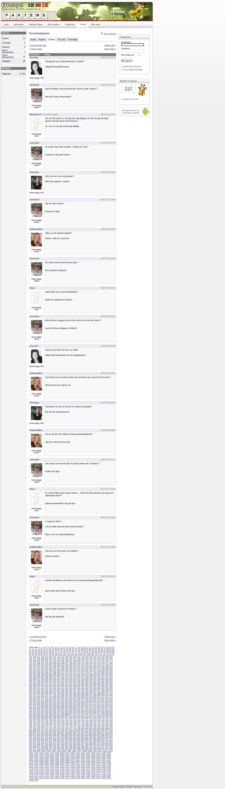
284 (34, 674)
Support (42, 40)
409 (30, 688)
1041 (88, 755)
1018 (52, 753)
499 (54, 697)
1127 (36, 769)
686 (46, 717)
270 (62, 672)
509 (95, 697)
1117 (67, 766)
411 (38, 688)
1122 (93, 766)
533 (107, 699)
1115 (57, 766)
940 (54, 744)
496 (42, 697)
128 (82, 656)
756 (74, 724)
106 (80, 654)
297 (86, 674)
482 (70, 695)
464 (82, 692)
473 (34, 695)
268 (54, 672)
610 (78, 708)
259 (103, 670)
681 (110, 715)
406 (103, 686)
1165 (67, 773)
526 (78, 699)
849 (110, 733)
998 (34, 751)
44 (67, 650)
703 (30, 719)
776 (70, 726)
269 (58, 672)
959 (46, 746)
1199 (77, 778)
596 (107, 706)
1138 (93, 769)
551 (95, 701)
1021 (67, 753)
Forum (83, 24)
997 (30, 751)
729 (50, 721)
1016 (41, 753)
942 (62, 744)
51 (87, 650)
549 (86, 701)
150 (86, 659)
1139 (98, 769)
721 (103, 719)
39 (53, 650)
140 (46, 659)
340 (90, 679)
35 (41, 650)
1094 (31, 764)
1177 (46, 775)
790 (42, 728)
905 (82, 739)
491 (107, 695)
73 (64, 652)
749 (46, 724)
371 (46, 683)
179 (34, 663)
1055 (77, 757)
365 (107, 681)
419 (70, 688)
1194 (52, 778)
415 (54, 688)
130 (90, 656)
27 (104, 647)
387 (110, 683)
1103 (77, 764)
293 (70, 674)
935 (34, 744)
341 (95, 679)
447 (98, 690)
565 (66, 704)
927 (86, 742)
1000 (43, 751)
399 (74, 686)
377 (70, 683)
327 (38, 679)
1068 (62, 760)
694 (78, 717)
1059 (98, 757)
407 (107, 686)
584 (58, 706)
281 (107, 672)
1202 (93, 778)
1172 (103, 773)
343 (103, 679)
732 (62, 721)
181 (42, 663)
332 (58, 679)
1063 (36, 760)
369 (38, 683)
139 (42, 659)
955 (30, 746)
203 (46, 665)
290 (58, 674)
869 (107, 735)
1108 (103, 764)
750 (50, 724)
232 (78, 668)
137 (34, 659)
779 (82, 726)
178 (30, 663)
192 (86, 663)
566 (70, 704)
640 (30, 713)
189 (74, 663)
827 (107, 730)
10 (56, 647)
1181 (67, 775)
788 (34, 728)
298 (90, 674)
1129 (46, 769)
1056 (82, 757)
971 (95, 746)
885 (86, 737)
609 (74, 708)
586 (66, 706)
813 (50, 730)
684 (38, 717)
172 (90, 661)
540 (50, 701)
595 (103, 706)
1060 (103, 757)
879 (62, 737)
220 (30, 668)
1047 (36, 757)
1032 (41, 755)
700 (103, 717)
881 (70, 737)
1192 (41, 778)
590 (82, 706)
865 (90, 735)
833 (46, 733)
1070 (72, 760)
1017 (46, 753)
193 (90, 663)
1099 (57, 764)
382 (90, 683)
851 (34, 735)
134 (107, 656)
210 (74, 665)
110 (96, 654)
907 (90, 739)
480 (62, 695)
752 (58, 724)
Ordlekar (51, 40)
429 (110, 688)
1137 (88, 769)
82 (90, 652)
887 (95, 737)
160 (42, 661)
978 (38, 748)
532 (103, 699)
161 (46, 661)
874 (42, 737)
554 (107, 701)
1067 (57, 760)
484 (78, 695)
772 (54, 726)
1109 (108, 764)
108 (88, 654)
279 (98, 672)
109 (92, 654)
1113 (46, 766)
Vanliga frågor (36, 24)
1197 (67, 778)
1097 (46, 764)
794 (58, 728)
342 (98, 679)
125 (70, 656)
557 (34, 704)
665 (46, 715)
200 (34, 665)
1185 (88, 775)
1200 (82, 778)
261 (110, 670)
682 (30, 717)
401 (82, 686)
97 (47, 654)
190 (78, 663)
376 (66, 683)
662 (34, 715)
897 (50, 739)
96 (44, 654)
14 (67, 647)
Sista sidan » (110, 49)
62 (33, 652)
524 (70, 699)
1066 (52, 760)
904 (78, 739)
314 (70, 677)
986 (70, 748)
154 (103, 659)
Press (129, 786)
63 (36, 652)
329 (46, 679)
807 (110, 728)
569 (82, 704)
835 (54, 733)
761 (95, 724)
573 (98, 704)
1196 (62, 778)
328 (42, 679)
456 (50, 692)
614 (95, 708)
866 (95, 735)
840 (74, 733)
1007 (79, 751)
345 (110, 679)
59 (110, 650)
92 (33, 654)
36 (44, 650)
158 (34, 661)
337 (78, 679)
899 (58, 739)
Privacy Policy (118, 786)
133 (103, 656)
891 (110, 737)
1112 (41, 766)
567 (74, 704)
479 (58, 695)
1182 (72, 775)
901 (66, 739)
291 (62, 674)
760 (90, 724)
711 (62, 719)
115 (30, 656)
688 (54, 717)
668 (58, 715)
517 (42, 699)
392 (46, 686)
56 (102, 650)
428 (107, 688)
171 (86, 661)
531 (98, 699)
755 (70, 724)
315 (74, 677)
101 (60, 654)
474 (38, 695)
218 (107, 665)
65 (41, 652)
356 (70, 681)
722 (107, 719)
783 (98, 726)
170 (82, 661)
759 (86, 724)
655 (90, 713)
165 (62, 661)
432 (38, 690)
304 (30, 677)
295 (78, 674)
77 (76, 652)
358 (78, 681)
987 (74, 748)
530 (95, 699)
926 (82, 742)
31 (30, 650)
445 (90, 690)
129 (86, 656)
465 (86, 692)
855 (50, 735)
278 (95, 672)
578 (34, 706)
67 (47, 652)
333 (62, 679)
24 (96, 647)
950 (95, 744)
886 (90, 737)
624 (50, 710)
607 (66, 708)
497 (46, 697)
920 (58, 742)
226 (54, 668)
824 (95, 730)
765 (110, 724)
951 (98, 744)
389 (34, 686)
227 (58, 668)
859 (66, 735)
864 (86, 735)
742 (103, 721)
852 (38, 735)
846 (98, 733)
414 (50, 688)
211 (78, 665)
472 (30, 695)
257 (95, 670)
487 (90, 695)
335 (70, 679)
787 (30, 728)
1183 (77, 775)
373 (54, 683)
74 (67, 652)
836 (58, 733)
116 (34, 656)
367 (30, 683)
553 (103, 701)
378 (74, 683)
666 (50, 715)
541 (54, 701)
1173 (108, 773)
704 (34, 719)
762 (98, 724)
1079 (36, 762)
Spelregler (19, 24)
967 (78, 746)
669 (62, 715)
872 (34, 737)
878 (58, 737)
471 (110, 692)
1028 (103, 753)
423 (86, 688)
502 (66, 697)
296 (82, 674)
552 (98, 701)
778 (78, 726)
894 (38, 739)
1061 (108, 757)
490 (103, 695)
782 (95, 726)
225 (50, 668)
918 (50, 742)
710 (58, 719)
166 (66, 661)
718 (90, 719)
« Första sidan (35, 49)
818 (70, 730)
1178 (52, 775)
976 (30, 748)
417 (62, 688)
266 (46, 672)
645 (50, 713)
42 (61, 650)
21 (87, 647)
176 (107, 661)
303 (110, 674)
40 (56, 650)
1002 (53, 751)
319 (90, 677)
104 (72, 654)
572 (95, 704)
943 (66, 744)
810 (38, 730)
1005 (69, 751)
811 (42, 730)
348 (38, 681)
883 (78, 737)
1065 (46, 760)
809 (34, 730)
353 (58, 681)
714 (74, 719)
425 (95, 688)
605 (58, 708)
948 (86, 744)
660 (110, 713)
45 (70, 650)
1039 (77, 755)
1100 (62, 764)
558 (38, 704)
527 (82, 699)
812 (46, 730)
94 (39, 654)
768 (38, 726)
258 (98, 670)
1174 (31, 775)
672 (74, 715)
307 (42, 677)
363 (98, 681)
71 (59, 652)
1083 (57, 762)
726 (38, 721)
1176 (41, 775)
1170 (93, 773)
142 (54, 659)
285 (38, 674)
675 (86, 715)
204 (50, 665)
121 (54, 656)
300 (98, 674)
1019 (57, 753)
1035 (57, 755)
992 (95, 748)
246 (50, 670)
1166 (72, 773)
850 (30, 735)
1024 (82, 753)
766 (30, 726)
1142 (31, 771)
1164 (62, 773)
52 (90, 650)
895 (42, 739)
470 (107, 692)
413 (46, 688)
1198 (72, 778)
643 (42, 713)
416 (58, 688)
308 (46, 677)
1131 (57, 769)
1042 (93, 755)
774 (62, 726)
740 (95, 721)
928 (90, 742)
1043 (98, 755)
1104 (82, 764)
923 (70, 742)
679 (103, 715)
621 (38, 710)
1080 (41, 762)
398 (70, 686)
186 (62, 663)
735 (74, 721)
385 (103, 683)
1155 (98, 771)
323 (107, 677)
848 (107, 733)
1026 (93, 753)
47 (76, 650)
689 (58, 717)
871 (30, 737)
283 (30, 674)
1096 (41, 764)
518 (46, 699)
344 (107, 679)
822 (86, 730)
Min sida (95, 24)
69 (53, 652)
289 (54, 674)
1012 (105, 751)
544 (66, 701)
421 (78, 688)
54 (96, 650)
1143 (36, 771)
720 (98, 719)
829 (30, 733)
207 (62, 665)
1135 (77, 769)
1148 (62, 771)
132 (98, 656)
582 (50, 706)
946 (78, 744)
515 (34, 699)
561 (50, 704)
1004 (64, 751)
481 (66, 695)
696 (86, 717)
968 (82, 746)
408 (110, 686)
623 (46, 710)
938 (46, 744)
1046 (31, 757)
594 (98, 706)
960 (50, 746)
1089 (88, 762)
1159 (36, 773)
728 (46, 721)
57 (105, 650)
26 (101, 647)
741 (98, 721)
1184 (82, 775)
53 (93, 650)
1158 (31, 773)
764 (107, 724)
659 (107, 713)
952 (103, 744)
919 (54, 742)
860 (70, 735)
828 (110, 730)
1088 (82, 762)
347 (34, 681)
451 (30, 692)
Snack (33, 40)
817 (66, 730)
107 (84, 654)
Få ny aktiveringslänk (132, 70)
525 (74, 699)
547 (78, 701)
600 (38, 708)
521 (58, 699)
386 (107, 683)
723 (110, 719)
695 (82, 717)
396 (62, 686)
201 (38, 665)
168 (74, 661)
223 (42, 668)
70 (56, 652)
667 (54, 715)
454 (42, 692)
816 (62, 730)
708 (50, 719)
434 (46, 690)
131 (95, 656)
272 (70, 672)
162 (50, 661)
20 (84, 647)
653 (82, 713)
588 (74, 706)
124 (66, 656)
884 (82, 737)
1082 (52, 762)
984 (62, 748)
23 (93, 647)
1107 (98, 764)
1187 (98, 775)
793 (54, 728)
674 (82, 715)
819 (74, 730)
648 (62, 713)
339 (86, 679)
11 (58, 647)
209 (70, 665)
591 (86, 706)
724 (30, 721)
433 (42, 690)
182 (46, 663)
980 (46, 748)
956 (34, 746)
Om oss (137, 786)
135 (110, 656)
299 (95, 674)
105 (76, 654)
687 (50, 717)
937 (42, 744)
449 (107, 690)
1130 (52, 769)
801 (86, 728)
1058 (93, 757)
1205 (108, 778)
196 (103, 663)
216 (98, 665)
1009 (89, 751)
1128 (41, 769)
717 (86, 719)
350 (46, 681)
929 (95, 742)
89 (110, 652)
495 (38, 697)
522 (62, 699)
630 (74, 710)
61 (30, 652)
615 (98, 708)
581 (46, 706)
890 (107, 737)
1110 (31, 766)
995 (107, 748)
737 (82, 721)
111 (100, 654)
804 (98, 728)
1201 (88, 778)
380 (82, 683)
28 (107, 647)
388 (30, 686)
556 (30, 704)
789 (38, 728)
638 (107, 710)
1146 (52, 771)
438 (62, 690)
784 (103, 726)
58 (107, 650)
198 (110, 663)
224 (46, 668)
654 (86, 713)
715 (78, 719)
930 (98, 742)
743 (107, 721)
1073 (88, 760)
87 (105, 652)
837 (62, 733)
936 (38, 744)
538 (42, 701)
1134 (72, 769)
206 (58, 665)
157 (30, 661)
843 (86, 733)
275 (82, 672)
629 (70, 710)
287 (46, 674)
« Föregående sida (37, 45)
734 (70, 721)
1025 (88, 753)
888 (98, 737)
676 (90, 715)
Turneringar (72, 40)
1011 (100, 751)
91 (30, 654)
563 (58, 704)
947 (82, 744)
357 (74, 681)
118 (42, 656)
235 (90, 668)
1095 (36, 764)
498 (50, 697)
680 (107, 715)
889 (103, 737)
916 (42, 742)
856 (54, 735)
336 (74, 679)
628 (66, 710)
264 (38, 672)
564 (62, 704)
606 (62, 708)
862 (78, 735)
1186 (93, 775)
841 (78, 733)
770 (46, 726)
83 (93, 652)
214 (90, 665)
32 (33, 650)
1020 (62, 753)
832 (42, 733)
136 (30, 659)
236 (95, 668)
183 (50, 663)
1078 (31, 762)
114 (112, 654)
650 (70, 713)
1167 (77, 773)
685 (42, 717)
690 (62, 717)
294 (74, 674)
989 (82, 748)
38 (50, 650)
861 (74, 735)
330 (50, 679)
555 (110, 701)
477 (50, 695)
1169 (88, 773)
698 (95, 717)
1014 (31, 753)
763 (103, 724)
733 (66, 721)
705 (38, 719)
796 (66, 728)
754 (66, 724)
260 (107, 670)
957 (38, 746)
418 (66, 688)
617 (107, 708)
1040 (82, 755)
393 (50, 686)
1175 (36, 775)
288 (50, 674)
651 (74, 713)
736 (78, 721)
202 (42, 665)
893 (34, 739)
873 (38, 737)
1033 (46, 755)
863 (82, 735)
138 (38, 659)
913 (30, 742)
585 (62, 706)
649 (66, 713)
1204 (103, 778)
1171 (98, 773)
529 (90, 699)
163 (54, 661)
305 (34, 677)
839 (70, 733)
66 (44, 652)
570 (86, 704)
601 (42, 708)
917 (46, 742)
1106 (93, 764)
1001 (48, 751)
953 (107, 744)
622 (42, 710)
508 (90, 697)
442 (78, 690)
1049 (46, 757)
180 (38, 663)
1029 (108, 753)
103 (68, 654)
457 (54, 692)
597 (110, 706)
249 (62, 670)
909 (98, 739)
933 (110, 742)
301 (103, 674)
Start (6, 24)
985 (66, 748)
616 (103, 708)
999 (38, 751)
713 (70, 719)
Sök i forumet (110, 34)
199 (30, 665)
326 (34, 679)
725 (34, 721)
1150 (72, 771)
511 (103, 697)
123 (62, 656)
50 (84, 650)
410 (34, 688)
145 (66, 659)
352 (54, 681)
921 (62, 742)
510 (98, 697)
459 (62, 692)
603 (50, 708)
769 (42, 726)
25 (99, 647)
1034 (52, 755)
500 (58, 697)
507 (86, 697)
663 (38, 715)
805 (103, 728)
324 (110, 677)
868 (103, 735)
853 (42, 735)
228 (62, 668)
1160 (41, 773)
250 (66, 670)
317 (82, 677)
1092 (103, 762)
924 (74, 742)
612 (86, 708)
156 (110, 659)
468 (98, 692)
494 (34, 697)
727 (42, 721)
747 (38, 724)
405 (98, 686)
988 (78, 748)
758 (82, 724)
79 (82, 652)
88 (107, 652)
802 (90, 728)
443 (82, 690)
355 (66, 681)
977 (34, 748)
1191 (36, 778)
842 (82, 733)
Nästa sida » (110, 45)
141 (50, 659)
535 (30, 701)
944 (70, 744)
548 (82, 701)
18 (78, 647)
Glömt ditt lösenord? (132, 66)
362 (95, 681)
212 (82, 665)
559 (42, 704)
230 (70, 668)
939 (50, 744)
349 (42, 681)
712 (66, 719)
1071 (77, 760)
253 (78, 670)
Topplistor (70, 24)
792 (50, 728)
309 (50, 677)
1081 (46, 762)
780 (86, 726)
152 (95, 659)
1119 (77, 766)
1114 (52, 766)
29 (110, 647)
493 (30, 697)
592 (90, 706)
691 (66, 717)
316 (78, 677)
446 (95, 690)
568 (78, 704)
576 (110, 704)
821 (82, 730)
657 (98, 713)
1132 (62, 769)
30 (113, 647)
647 (58, 713)
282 (110, 672)
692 (70, 717)
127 (78, 656)
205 (54, 665)
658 (103, 713)
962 (58, 746)
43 (64, 650)
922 (66, 742)
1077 (108, 760)
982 (54, 748)
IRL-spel (61, 40)
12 (61, 647)
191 (82, 663)
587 (70, 706)
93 (36, 654)
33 (36, 650)
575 (107, 704)
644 (46, 713)
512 (107, 697)
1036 (62, 755)
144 (62, 659)
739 (90, 721)
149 (82, 659)
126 (74, 656)
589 (78, 706)
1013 (110, 751)
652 (78, 713)
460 (66, 692)
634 (90, 710)
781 (90, 726)
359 (82, 681)
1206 (31, 780)
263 (34, 672)
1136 (82, 769)
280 (103, 672)
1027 (98, 753)
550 (90, 701)
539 (46, 701)
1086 (72, 762)
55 (99, 650)
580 (42, 706)
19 (81, 647)
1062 (31, 760)
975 (110, 746)
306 (38, 677)
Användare (126, 42)
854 (46, 735)
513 (110, 697)
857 (58, 735)
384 (98, 683)
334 (66, 679)
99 (53, 654)
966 (74, 746)
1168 (82, 773)
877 (54, 737)
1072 (82, 760)
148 (78, 659)
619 (30, 710)
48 (79, 650)
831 (38, 733)
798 (74, 728)
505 (78, 697)
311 (58, 677)
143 (58, 659)
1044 (103, 755)
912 (110, 739)
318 (86, 677)
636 (98, 710)
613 (90, 708)
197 (107, 663)
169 (78, 661)
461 (70, 692)
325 (30, 679)
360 (86, 681)
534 (110, 699)
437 (58, 690)
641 (34, 713)
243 (38, 670)
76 (73, 652)
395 (58, 686)
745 (30, 724)
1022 (72, 753)
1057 (88, 757)
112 (104, 654)
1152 (82, 771)
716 (82, 719)
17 (76, 647)
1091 (98, 762)
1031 (36, 755)
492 (110, 695)
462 (74, 692)
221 (34, 668)
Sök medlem (54, 24)
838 (66, 733)
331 (54, 679)
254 (82, 670)
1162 (52, 773)
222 (38, 668)
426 (98, 688)
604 (54, 708)
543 (62, 701)
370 (42, 683)
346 (30, 681)
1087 (77, 762)
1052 (62, 757)
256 (90, 670)
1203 (98, 778)
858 (62, 735)
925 (78, 742)
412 (42, 688)
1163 (57, 773)
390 (38, 686)
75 (70, 652)
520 (54, 699)
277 (90, 672)
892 (30, 739)
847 (103, 733)
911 (107, 739)
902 (70, 739)
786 (110, 726)
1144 (41, 771)
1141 (108, 769)
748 (42, 724)
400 (78, 686)
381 (86, 683)
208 (66, 665)
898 (54, 739)
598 (30, 708)
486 (86, 695)
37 (47, 650)
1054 (72, 757)
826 (103, 730)
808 (30, 730)
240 (110, 668)
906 (86, 739)
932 (107, 742)
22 (90, 647)
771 (50, 726)
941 (58, 744)
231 (74, 668)
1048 (41, 757)
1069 (67, 760)
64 (39, 652)
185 (58, 663)
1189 (108, 775)
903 (74, 739)
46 (73, 650)
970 (90, 746)
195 (98, 663)
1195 (57, 778)
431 (34, 690)
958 (42, 746)
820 (78, 730)
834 (50, 733)
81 (87, 652)
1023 (77, 753)
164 (58, 661)
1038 (72, 755)
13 (64, 647)
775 (66, 726)
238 (103, 668)
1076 (103, 760)
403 (90, 686)
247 (54, 670)
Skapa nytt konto (130, 99)
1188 (103, 775)
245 (46, 670)
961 (54, 746)
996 (110, 748)
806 (107, 728)
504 (74, 697)
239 (107, 668)
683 (34, 717)
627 (62, 710)
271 (66, 672)
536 (34, 701)
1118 (72, 766)
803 (95, 728)
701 (107, 717)
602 (46, 708)
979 (42, 748)
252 (74, 670)
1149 (67, 771)
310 (54, 677)
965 (70, 746)
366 (110, 681)
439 (66, 690)
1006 (74, 751)
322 (103, 677)
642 (38, 713)
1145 (46, 771)
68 (50, 652)
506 (82, 697)
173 (95, 661)
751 (54, 724)
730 (54, 721)
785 (107, 726)
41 (59, 650)
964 (66, 746)
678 (98, 715)
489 (98, 695)
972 (98, 746)
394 (54, 686)
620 (34, 710)
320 (95, 677)
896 (46, 739)
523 (66, 699)
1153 (88, 771)
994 (103, 748)
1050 (52, 757)
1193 (46, 778)
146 (70, 659)
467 (95, 692)
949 (90, 744)
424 (90, 688)
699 (98, 717)
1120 (82, 766)
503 (70, 697)
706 (42, 719)
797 (70, 728)
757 (78, 724)
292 (66, 674)
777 (74, 726)
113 (108, 654)
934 (30, 744)
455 (46, 692)
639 (110, 710)
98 (50, 654)
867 (98, 735)
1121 (88, 766)
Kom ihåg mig (127, 55)
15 (70, 647)
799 (78, 728)
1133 (67, 769)
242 (34, 670)
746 (34, 724)
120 (50, 656)
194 (95, 663)
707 (46, 719)
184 (54, 663)
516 (38, 699)
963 (62, 746)
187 (66, 663)
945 (74, 744)
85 (99, 652)
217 (103, 665)
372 (50, 683)
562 (54, 704)
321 (98, 677)
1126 (31, 769)
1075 (98, 760)
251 (70, 670)
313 (66, 677)
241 (30, 670)
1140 (103, 769)
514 (30, 699)
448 (103, 690)
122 (58, 656)
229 (66, 668)
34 (39, 650)
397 (66, 686)
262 (30, 672)
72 (61, 652)
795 (62, 728)
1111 (36, 766)
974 (107, 746)
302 (107, 674)
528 (86, 699)
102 (64, 654)
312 (62, 677)
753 (62, 724)
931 (103, 742)
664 (42, 715)
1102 (72, 764)
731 (58, 721)
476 (46, 695)
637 (103, 710)
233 (82, 668)
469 (103, 692)
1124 (103, 766)
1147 (57, 771)
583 (54, 706)
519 (50, 699)
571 (90, 704)
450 (110, 690)
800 (82, 728)
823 (90, 730)
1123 (98, 766)
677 (95, 715)
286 (42, 674)
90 (113, 652)
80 (84, 652)
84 (96, 652)
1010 (95, 751)
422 (82, 688)
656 (95, 713)
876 (50, 737)
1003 (58, 751)
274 (78, 672)
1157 (108, 771)
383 (95, 683)
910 (103, 739)
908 (95, 739)
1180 (62, 775)
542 (58, 701)
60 (113, 650)
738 (86, 721)
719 (95, 719)
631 (78, 710)
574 (103, 704)
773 (58, 726)
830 (34, 733)
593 (95, 706)
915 (38, 742)
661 (30, 715)
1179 (57, 775)
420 (74, 688)
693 (74, 717)
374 (58, 683)
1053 (67, 757)
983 (58, 748)
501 (62, 697)
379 (78, 683)
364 (103, 681)
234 (86, 668)
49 (82, 650)
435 (50, 690)
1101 (67, 764)
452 (34, 692)
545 (70, 701)
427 (103, 688)
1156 (103, 771)
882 (74, 737)
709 (54, 719)
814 (54, 730)
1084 (62, 762)
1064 (41, 760)
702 (110, 717)
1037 (67, 755)
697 (90, 717)
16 (73, 647)
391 (42, 686)
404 (95, 686)
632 (82, 710)
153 (98, 659)
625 (54, 710)
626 (58, 710)
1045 (108, 755)
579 (38, 706)
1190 (31, 778)
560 (46, 704)
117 (38, 656)
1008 (84, 751)
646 (54, 713)
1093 (108, 762)
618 (110, 708)
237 (98, 668)
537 (38, 701)
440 (70, 690)
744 (110, 721)
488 (95, 695)
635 (95, 710)
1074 (93, 760)
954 (110, 744)
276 (86, 672)
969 (86, 746)
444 (86, 690)
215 (95, 665)
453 (38, 692)
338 (82, 679)
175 (103, 661)
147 (74, 659)
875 (46, 737)
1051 (57, 757)
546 (74, 701)
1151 (77, 771)
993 (98, 748)
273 (74, 672)
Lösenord (125, 48)
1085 (67, 762)
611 (82, 708)
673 (78, 715)
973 (103, 746)
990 (86, 748)
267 (50, 672)
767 (34, 726)
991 (90, 748)
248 (58, 670)
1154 (93, 771)
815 (58, 730)
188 (70, 663)
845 (95, 733)
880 (66, 737)
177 (110, 661)
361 (90, 681)
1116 (62, 766)
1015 (36, 753)
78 (79, 652)
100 (56, 654)
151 (90, 659)
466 (90, 692)
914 (34, 742)
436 (54, 690)
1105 (88, 764)
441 (74, 690)
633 (86, 710)
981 (50, 748)
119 (46, 656)
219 (110, 665)
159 (38, 661)
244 (42, 670)
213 (86, 665)
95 (41, 654)
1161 (46, 773)
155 (107, 659)
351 (50, 681)
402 (86, 686)
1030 (31, 755)
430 (30, 690)
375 (62, 683)
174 (98, 661)
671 (70, 715)
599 (34, 708)
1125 (108, 766)
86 (102, 652)
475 (42, 695)
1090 (93, 762)
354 (62, 681)
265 (42, 672)
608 (70, 708)
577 (30, 706)
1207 (36, 780)
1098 (52, 764)
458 (58, 692)
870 (110, 735)
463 (78, 692)
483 (74, 695)
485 (82, 695)
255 (86, 670)
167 (70, 661)
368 (34, 683)
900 (62, 739)
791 (46, 728)
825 (98, 730)
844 (90, 733)
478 (54, 695)
